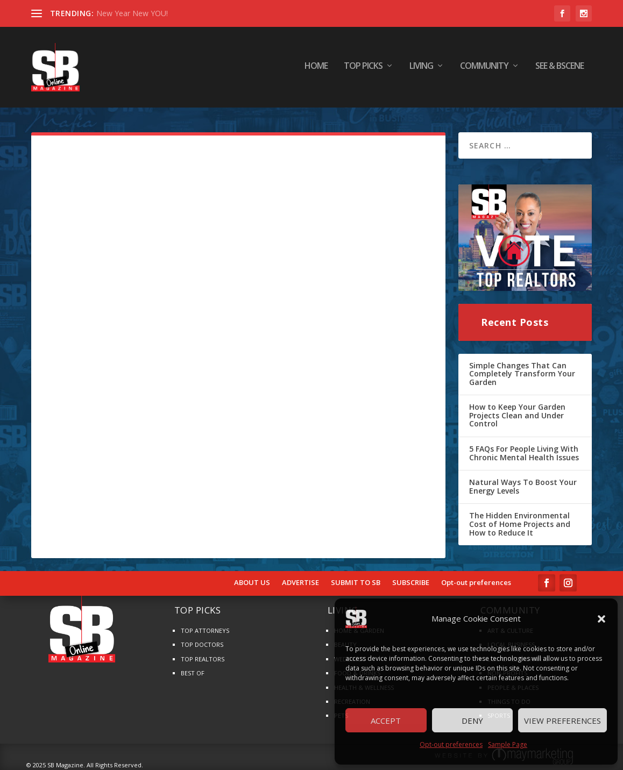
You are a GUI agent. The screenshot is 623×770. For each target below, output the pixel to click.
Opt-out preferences (451, 744)
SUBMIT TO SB (355, 583)
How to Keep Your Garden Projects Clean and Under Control (517, 415)
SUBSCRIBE (410, 583)
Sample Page (507, 744)
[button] (601, 619)
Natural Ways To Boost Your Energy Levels (523, 486)
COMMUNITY (484, 70)
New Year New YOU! (132, 13)
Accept (386, 720)
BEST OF (192, 673)
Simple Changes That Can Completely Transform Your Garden (522, 373)
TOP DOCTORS (202, 644)
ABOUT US (252, 583)
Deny (472, 720)
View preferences (562, 720)
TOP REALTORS (202, 659)
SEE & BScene (559, 70)
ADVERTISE (300, 583)
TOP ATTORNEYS (205, 630)
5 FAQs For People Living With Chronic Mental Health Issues (524, 453)
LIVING (421, 70)
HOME (316, 70)
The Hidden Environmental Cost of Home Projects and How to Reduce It (519, 523)
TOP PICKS (363, 70)
